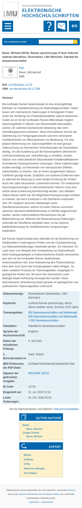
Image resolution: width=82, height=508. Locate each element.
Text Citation (30, 473)
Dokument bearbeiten (66, 409)
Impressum (34, 502)
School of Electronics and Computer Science (39, 494)
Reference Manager (34, 468)
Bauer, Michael (34, 429)
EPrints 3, (71, 490)
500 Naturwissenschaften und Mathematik (52, 312)
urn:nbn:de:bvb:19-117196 (24, 88)
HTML (27, 464)
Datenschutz (47, 502)
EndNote (28, 459)
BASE (26, 425)
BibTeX (27, 455)
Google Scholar (31, 432)
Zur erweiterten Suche (15, 41)
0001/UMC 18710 (38, 373)
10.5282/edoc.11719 (20, 84)
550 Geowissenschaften (44, 320)
